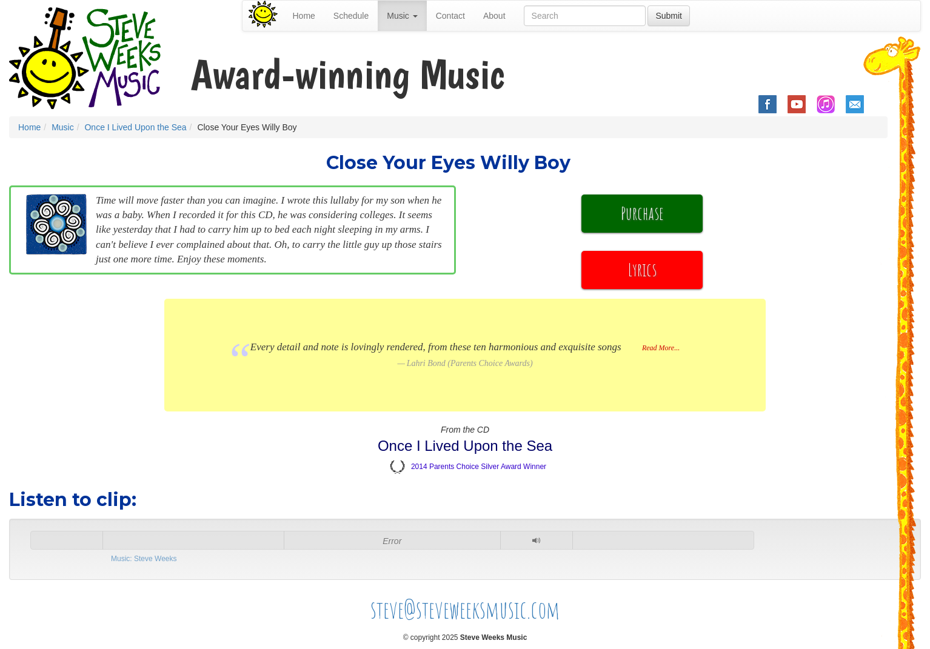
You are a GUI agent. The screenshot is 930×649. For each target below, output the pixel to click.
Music (63, 127)
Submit (668, 16)
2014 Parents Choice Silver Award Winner (478, 466)
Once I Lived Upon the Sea (135, 127)
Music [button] (402, 16)
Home (304, 16)
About (494, 16)
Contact (450, 16)
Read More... (661, 348)
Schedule (351, 16)
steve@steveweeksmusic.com (465, 609)
